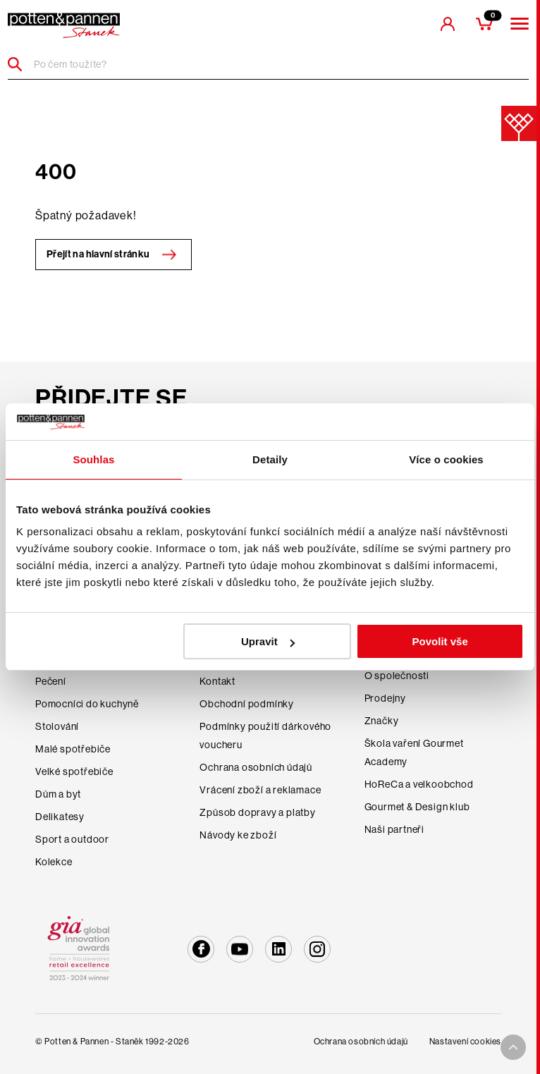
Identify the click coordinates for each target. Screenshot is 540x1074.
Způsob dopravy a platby (257, 812)
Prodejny (385, 698)
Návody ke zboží (238, 835)
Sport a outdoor (72, 839)
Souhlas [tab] (93, 459)
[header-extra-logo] (64, 25)
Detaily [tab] (270, 459)
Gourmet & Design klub (417, 806)
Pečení (50, 681)
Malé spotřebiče (73, 749)
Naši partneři (394, 829)
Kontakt (217, 681)
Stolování (57, 726)
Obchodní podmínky (247, 703)
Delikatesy (60, 816)
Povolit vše (440, 641)
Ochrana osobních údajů (256, 767)
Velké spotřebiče (74, 771)
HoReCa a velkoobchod (419, 784)
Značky (381, 720)
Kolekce (54, 861)
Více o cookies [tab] (446, 459)
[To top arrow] (513, 1047)
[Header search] (20, 64)
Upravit (268, 641)
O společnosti (396, 675)
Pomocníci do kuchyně (87, 703)
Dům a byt (58, 794)
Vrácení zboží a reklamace (260, 789)
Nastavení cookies (465, 1041)
